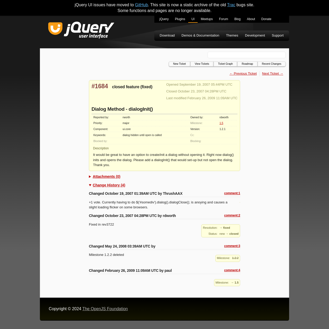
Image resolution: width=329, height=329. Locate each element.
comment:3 (232, 246)
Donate (266, 19)
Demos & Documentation (200, 35)
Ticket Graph (225, 63)
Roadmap (247, 63)
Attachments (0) (106, 176)
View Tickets (202, 63)
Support (278, 35)
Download (167, 35)
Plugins (180, 19)
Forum (223, 19)
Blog (237, 19)
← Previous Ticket (243, 73)
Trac (231, 5)
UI (192, 19)
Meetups (207, 19)
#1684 (100, 86)
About (251, 19)
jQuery (164, 19)
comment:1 (232, 193)
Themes (232, 35)
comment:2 (232, 215)
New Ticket (179, 63)
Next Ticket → (272, 73)
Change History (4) (109, 185)
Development (255, 35)
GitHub (141, 5)
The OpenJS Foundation (105, 309)
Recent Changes (272, 63)
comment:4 (232, 270)
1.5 (221, 123)
